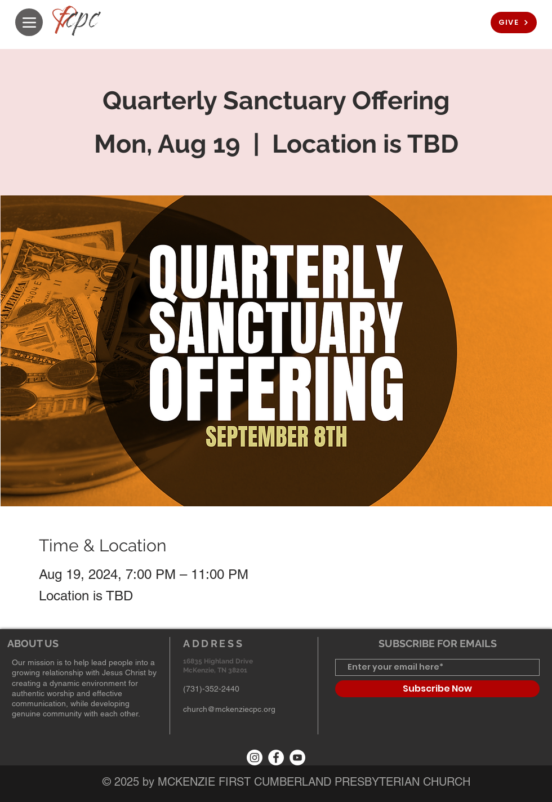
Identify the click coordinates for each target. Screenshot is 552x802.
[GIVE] (514, 22)
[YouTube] (297, 757)
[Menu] (29, 22)
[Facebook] (276, 757)
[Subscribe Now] (437, 688)
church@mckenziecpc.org (229, 709)
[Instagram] (254, 757)
